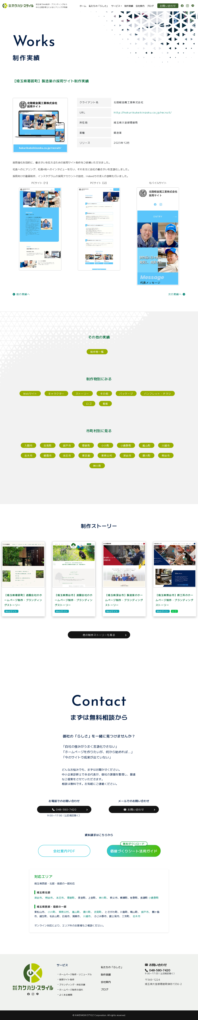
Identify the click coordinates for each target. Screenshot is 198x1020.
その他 (104, 393)
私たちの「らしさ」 (99, 5)
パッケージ (126, 393)
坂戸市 (67, 445)
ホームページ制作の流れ (71, 989)
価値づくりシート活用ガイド (133, 849)
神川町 (97, 465)
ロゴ (89, 403)
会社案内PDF (64, 850)
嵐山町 (146, 445)
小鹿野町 (126, 445)
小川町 (105, 445)
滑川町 (146, 455)
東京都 (86, 455)
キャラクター (56, 393)
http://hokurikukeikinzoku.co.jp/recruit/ (143, 112)
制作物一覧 (97, 352)
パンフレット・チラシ (157, 393)
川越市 (166, 445)
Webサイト (30, 393)
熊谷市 (166, 455)
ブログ (150, 5)
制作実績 (128, 5)
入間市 (28, 445)
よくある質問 (65, 994)
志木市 (28, 455)
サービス (115, 5)
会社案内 (140, 5)
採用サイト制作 (66, 979)
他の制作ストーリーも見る (99, 635)
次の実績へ (176, 294)
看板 (105, 403)
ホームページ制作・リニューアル (75, 974)
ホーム (83, 5)
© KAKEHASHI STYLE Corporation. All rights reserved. (99, 1015)
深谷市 (127, 455)
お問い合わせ (168, 6)
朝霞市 (48, 455)
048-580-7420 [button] (64, 809)
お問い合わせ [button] (134, 809)
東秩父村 (106, 455)
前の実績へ (21, 294)
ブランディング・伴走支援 (72, 984)
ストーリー (82, 393)
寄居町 (86, 445)
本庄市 (67, 455)
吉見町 (48, 445)
